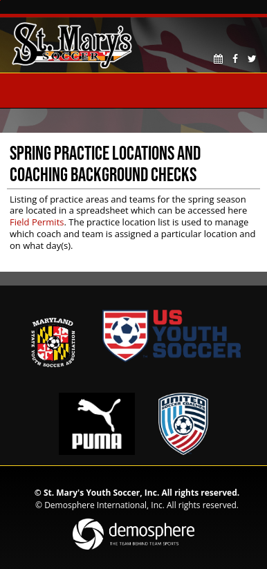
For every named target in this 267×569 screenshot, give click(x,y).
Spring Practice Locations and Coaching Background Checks (105, 163)
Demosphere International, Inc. (104, 505)
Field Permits (37, 222)
